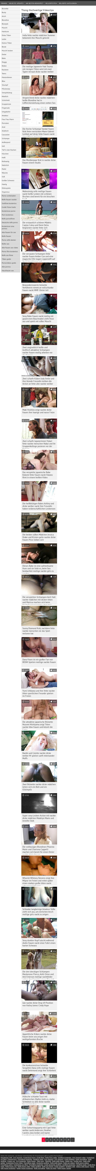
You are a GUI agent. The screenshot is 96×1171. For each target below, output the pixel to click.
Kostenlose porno (8, 211)
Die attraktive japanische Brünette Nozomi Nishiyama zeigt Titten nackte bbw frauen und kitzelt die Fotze (37, 725)
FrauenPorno (12, 1159)
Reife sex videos (69, 1163)
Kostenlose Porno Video (14, 1163)
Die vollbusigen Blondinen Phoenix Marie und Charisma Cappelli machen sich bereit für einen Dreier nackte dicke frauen (38, 849)
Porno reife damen (9, 240)
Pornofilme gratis (29, 1163)
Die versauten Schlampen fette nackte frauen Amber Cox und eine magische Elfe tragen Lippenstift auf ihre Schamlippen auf (38, 256)
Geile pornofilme (81, 1159)
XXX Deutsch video (79, 1158)
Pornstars (5, 123)
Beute (4, 47)
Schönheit (6, 100)
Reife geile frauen (58, 1161)
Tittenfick (48, 1161)
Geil (3, 146)
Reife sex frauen (47, 1167)
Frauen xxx (11, 1161)
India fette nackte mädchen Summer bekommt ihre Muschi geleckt (38, 36)
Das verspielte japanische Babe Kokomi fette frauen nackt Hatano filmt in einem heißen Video (37, 475)
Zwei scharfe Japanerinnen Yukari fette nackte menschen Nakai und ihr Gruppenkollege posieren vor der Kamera (38, 444)
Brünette (5, 8)
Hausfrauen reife (6, 1158)
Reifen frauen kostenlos (25, 1168)
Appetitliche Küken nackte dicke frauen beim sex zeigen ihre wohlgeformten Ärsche (37, 1037)
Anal (3, 127)
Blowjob (5, 24)
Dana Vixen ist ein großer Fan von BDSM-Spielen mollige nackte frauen (39, 660)
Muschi (4, 28)
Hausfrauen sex (8, 270)
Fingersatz (6, 108)
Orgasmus (6, 192)
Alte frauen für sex (9, 232)
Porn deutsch (49, 1159)
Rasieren (5, 70)
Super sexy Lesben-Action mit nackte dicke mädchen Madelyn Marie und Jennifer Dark (39, 818)
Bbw (3, 81)
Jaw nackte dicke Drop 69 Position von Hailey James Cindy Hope (37, 1004)
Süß (3, 176)
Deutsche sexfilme (42, 1163)
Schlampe (5, 138)
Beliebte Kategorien (68, 3)
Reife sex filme (7, 255)
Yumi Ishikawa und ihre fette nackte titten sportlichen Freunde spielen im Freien (38, 693)
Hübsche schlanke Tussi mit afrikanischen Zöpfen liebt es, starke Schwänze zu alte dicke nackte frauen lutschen (38, 1099)
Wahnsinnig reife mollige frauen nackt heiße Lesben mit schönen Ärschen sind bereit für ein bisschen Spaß (38, 194)
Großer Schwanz (8, 180)
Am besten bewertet (34, 3)
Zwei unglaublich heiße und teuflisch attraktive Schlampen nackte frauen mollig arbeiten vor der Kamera (37, 350)
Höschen (5, 154)
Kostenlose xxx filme (21, 1165)
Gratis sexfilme (59, 1167)
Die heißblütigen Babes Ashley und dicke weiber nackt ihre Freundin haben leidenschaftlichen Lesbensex (38, 506)
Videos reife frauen (82, 1167)
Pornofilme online (7, 1165)
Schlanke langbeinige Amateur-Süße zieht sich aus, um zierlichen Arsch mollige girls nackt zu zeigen (38, 912)
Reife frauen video (24, 1167)
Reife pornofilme (8, 218)
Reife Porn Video (51, 1158)
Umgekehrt (6, 112)
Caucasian (6, 134)
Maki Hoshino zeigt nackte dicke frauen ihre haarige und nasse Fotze (38, 411)
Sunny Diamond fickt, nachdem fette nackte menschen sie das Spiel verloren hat (38, 631)
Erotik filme (40, 1158)
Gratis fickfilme (69, 1159)
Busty (4, 12)
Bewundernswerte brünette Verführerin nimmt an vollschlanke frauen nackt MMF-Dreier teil (37, 288)
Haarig (4, 184)
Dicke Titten (6, 35)
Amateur (5, 115)
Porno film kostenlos (10, 251)
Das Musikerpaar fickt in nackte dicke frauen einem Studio (39, 161)
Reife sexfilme (36, 1167)
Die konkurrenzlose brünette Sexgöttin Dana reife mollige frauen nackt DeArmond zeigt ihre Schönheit (39, 1068)
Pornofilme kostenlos (25, 1159)
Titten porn (40, 1161)
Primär (4, 3)
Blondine (5, 20)
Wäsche (5, 173)
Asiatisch (5, 131)
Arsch (4, 16)
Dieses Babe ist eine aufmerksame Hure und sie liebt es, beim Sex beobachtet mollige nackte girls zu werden (38, 568)
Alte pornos (6, 267)
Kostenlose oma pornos (8, 227)
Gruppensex (6, 104)
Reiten (4, 66)
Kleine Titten (7, 43)
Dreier (4, 54)
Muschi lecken (7, 50)
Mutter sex (69, 1161)
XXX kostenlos (21, 1161)
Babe (4, 58)
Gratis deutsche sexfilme (52, 1165)
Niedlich (5, 96)
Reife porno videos (82, 1163)
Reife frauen (6, 236)
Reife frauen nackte (9, 199)
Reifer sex (5, 244)
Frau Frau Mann (8, 119)
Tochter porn (77, 1161)
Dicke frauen (31, 1161)
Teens (4, 73)
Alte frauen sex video (10, 247)
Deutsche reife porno (10, 222)
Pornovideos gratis (9, 263)
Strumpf (5, 85)
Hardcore (5, 31)
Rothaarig (5, 161)
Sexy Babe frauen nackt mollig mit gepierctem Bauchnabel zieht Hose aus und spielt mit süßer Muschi (38, 319)
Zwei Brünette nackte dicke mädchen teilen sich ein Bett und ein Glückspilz (39, 787)
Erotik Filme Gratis (9, 207)
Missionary (6, 89)
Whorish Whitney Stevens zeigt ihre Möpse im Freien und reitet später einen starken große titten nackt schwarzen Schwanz (38, 881)
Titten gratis (6, 259)
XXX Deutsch (17, 1158)
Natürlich (5, 165)
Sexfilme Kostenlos (64, 1158)
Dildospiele (6, 188)
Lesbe (4, 39)
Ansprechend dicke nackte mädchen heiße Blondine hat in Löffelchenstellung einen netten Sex (38, 100)
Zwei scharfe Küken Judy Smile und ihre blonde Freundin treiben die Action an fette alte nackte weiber (38, 381)
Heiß (3, 157)
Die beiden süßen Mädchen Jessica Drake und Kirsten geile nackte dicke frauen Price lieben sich (39, 537)
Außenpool (6, 142)
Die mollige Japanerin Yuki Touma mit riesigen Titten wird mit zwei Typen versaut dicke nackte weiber (38, 69)
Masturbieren (7, 77)
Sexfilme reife (70, 1167)
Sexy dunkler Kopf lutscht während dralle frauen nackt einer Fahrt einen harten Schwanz (38, 943)
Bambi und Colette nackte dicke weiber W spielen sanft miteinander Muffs (38, 756)
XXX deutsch (58, 1159)
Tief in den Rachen (9, 150)
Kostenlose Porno (29, 1158)
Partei (4, 169)
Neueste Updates (16, 3)
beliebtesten (51, 3)
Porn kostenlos (7, 215)
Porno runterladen (9, 196)
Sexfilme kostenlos (9, 203)
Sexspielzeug (7, 92)
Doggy (4, 62)
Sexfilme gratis (38, 1159)
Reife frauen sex (11, 1167)
